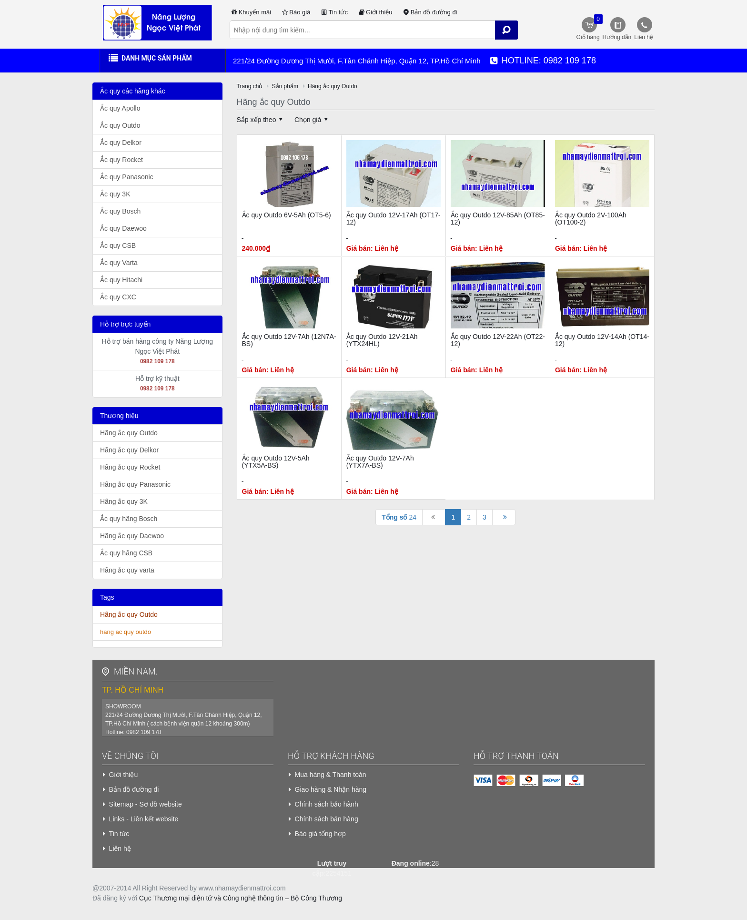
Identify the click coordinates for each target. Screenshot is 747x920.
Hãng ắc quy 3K (124, 501)
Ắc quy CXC (118, 297)
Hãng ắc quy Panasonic (135, 484)
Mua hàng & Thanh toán (330, 774)
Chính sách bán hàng (326, 819)
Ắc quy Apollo (120, 108)
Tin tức (334, 12)
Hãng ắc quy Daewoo (132, 536)
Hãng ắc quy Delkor (129, 450)
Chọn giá (312, 119)
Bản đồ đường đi (429, 12)
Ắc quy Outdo (120, 125)
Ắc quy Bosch (120, 211)
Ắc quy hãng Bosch (128, 518)
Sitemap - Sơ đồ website (145, 804)
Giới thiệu (375, 12)
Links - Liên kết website (144, 819)
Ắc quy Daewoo (123, 228)
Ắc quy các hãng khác (132, 91)
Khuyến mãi (251, 12)
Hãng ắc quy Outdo (129, 433)
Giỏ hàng (588, 27)
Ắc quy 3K (115, 194)
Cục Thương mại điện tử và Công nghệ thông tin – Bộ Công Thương (240, 898)
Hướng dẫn (617, 37)
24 (399, 517)
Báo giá (295, 12)
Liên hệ (643, 37)
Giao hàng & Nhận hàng (330, 789)
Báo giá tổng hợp (320, 834)
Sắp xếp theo (261, 119)
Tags (107, 597)
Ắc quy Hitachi (121, 280)
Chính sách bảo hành (326, 804)
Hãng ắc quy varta (127, 570)
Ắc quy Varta (119, 262)
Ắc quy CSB (118, 245)
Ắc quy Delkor (120, 142)
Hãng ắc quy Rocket (130, 467)
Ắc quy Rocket (121, 160)
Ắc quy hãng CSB (126, 553)
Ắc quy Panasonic (126, 177)
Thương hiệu (119, 415)
